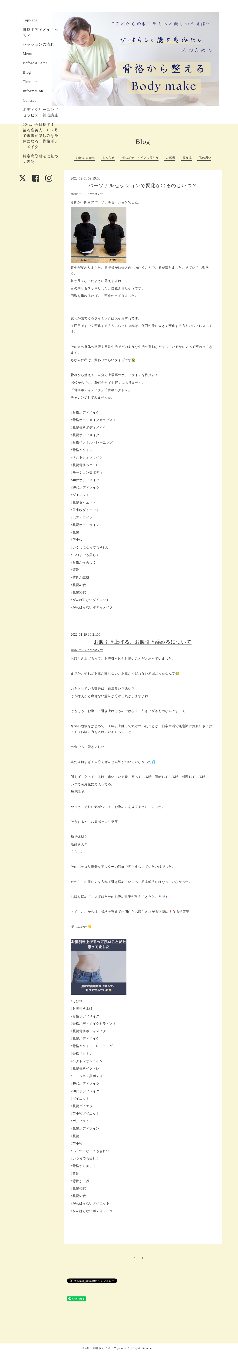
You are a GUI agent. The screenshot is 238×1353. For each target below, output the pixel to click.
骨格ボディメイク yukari (109, 1348)
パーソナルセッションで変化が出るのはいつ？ (142, 185)
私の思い (205, 157)
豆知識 (187, 157)
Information (33, 91)
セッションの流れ (38, 44)
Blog (27, 72)
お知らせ (108, 157)
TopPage (30, 20)
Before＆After (35, 63)
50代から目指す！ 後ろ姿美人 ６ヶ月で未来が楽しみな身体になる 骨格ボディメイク (41, 135)
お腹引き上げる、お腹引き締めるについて (143, 642)
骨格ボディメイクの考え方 (140, 157)
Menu (27, 54)
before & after (85, 157)
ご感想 (170, 157)
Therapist (31, 82)
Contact (29, 100)
